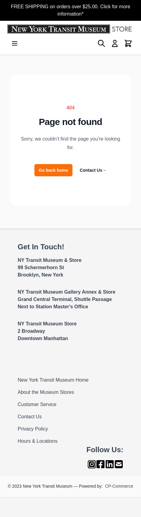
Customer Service (37, 404)
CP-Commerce (119, 486)
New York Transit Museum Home (53, 380)
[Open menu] (14, 43)
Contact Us (93, 170)
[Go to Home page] (70, 29)
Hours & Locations (38, 441)
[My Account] (114, 43)
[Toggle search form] (101, 43)
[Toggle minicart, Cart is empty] (128, 43)
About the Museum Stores (46, 392)
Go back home (53, 170)
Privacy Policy (33, 428)
